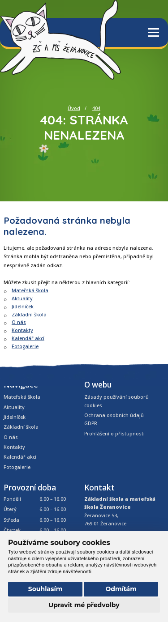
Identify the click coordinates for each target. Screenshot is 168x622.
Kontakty (22, 330)
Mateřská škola (30, 290)
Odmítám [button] (121, 589)
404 (96, 108)
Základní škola (29, 314)
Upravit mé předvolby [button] (83, 605)
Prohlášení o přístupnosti (114, 433)
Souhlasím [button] (45, 589)
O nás (19, 322)
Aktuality (22, 298)
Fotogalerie (25, 346)
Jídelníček (23, 306)
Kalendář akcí (28, 338)
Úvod (74, 108)
